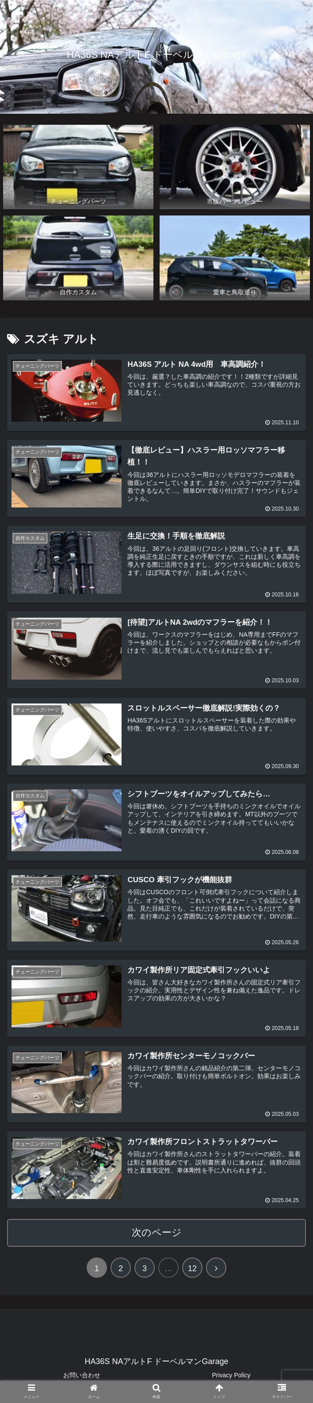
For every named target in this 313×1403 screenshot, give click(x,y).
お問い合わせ (81, 1374)
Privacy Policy (231, 1374)
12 (192, 1268)
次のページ (157, 1232)
